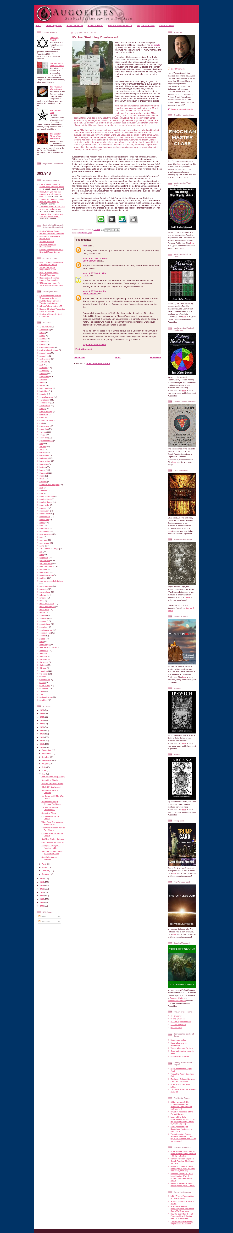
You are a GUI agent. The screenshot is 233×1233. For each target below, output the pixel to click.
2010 (42, 892)
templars (43, 653)
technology (44, 644)
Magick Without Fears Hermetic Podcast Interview (51, 232)
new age (43, 540)
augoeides (44, 376)
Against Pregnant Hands (52, 783)
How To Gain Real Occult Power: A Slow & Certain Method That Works (182, 1216)
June (44, 770)
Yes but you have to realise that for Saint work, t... (51, 200)
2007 (42, 902)
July (44, 767)
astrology (43, 367)
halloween (44, 458)
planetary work (46, 575)
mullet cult (44, 519)
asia (41, 365)
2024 (42, 717)
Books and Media (75, 25)
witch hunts (44, 685)
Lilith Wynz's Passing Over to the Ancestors (183, 1197)
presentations (45, 586)
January (46, 874)
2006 (42, 906)
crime (41, 408)
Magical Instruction (146, 25)
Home (38, 25)
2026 (42, 710)
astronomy (44, 371)
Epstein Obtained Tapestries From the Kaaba (52, 310)
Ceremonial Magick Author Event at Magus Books (51, 251)
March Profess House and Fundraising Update (51, 263)
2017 (42, 740)
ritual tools (44, 609)
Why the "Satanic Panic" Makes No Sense (52, 852)
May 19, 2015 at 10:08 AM (95, 258)
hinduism (43, 464)
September (47, 760)
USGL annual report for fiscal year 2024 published (51, 284)
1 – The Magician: (178, 1025)
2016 (42, 744)
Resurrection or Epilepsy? (53, 777)
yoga (41, 691)
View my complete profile (182, 109)
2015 (42, 747)
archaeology (45, 359)
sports (42, 639)
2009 (42, 896)
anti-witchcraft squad (49, 350)
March (45, 867)
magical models (46, 496)
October (46, 757)
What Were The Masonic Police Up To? (52, 823)
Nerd (85, 245)
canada (42, 394)
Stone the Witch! (48, 813)
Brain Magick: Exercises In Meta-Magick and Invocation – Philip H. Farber (183, 1153)
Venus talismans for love (182, 1048)
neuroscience (45, 534)
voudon (42, 677)
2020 (42, 730)
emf (41, 423)
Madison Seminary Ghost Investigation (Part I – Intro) (183, 1184)
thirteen (42, 668)
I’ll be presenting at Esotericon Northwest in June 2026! (181, 1129)
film (41, 443)
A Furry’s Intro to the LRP (50, 306)
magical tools (45, 499)
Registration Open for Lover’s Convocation (49, 279)
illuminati (43, 473)
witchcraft (43, 688)
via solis (43, 674)
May (44, 774)
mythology (44, 528)
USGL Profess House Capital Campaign (48, 274)
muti (41, 525)
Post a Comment (83, 349)
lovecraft (43, 490)
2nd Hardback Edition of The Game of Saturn (50, 302)
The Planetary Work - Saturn (56, 88)
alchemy (43, 338)
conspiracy (44, 403)
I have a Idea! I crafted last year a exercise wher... (51, 215)
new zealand (45, 543)
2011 (42, 889)
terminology (44, 659)
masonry (43, 508)
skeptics (43, 627)
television (43, 650)
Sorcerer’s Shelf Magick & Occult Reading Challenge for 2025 (182, 1161)
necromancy (45, 531)
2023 (42, 720)
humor (42, 470)
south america (45, 630)
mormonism (44, 517)
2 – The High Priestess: (181, 1022)
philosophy (44, 572)
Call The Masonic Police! (52, 842)
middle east (44, 514)
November (47, 753)
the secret (43, 662)
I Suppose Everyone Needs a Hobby (50, 847)
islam (41, 479)
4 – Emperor (176, 1016)
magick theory (45, 502)
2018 (42, 737)
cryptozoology (45, 411)
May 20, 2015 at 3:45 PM (94, 344)
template (43, 656)
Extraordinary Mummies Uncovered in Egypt (50, 297)
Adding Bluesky (46, 241)
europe (42, 432)
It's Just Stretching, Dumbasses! (50, 808)
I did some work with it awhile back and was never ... (51, 186)
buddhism (44, 391)
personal (43, 569)
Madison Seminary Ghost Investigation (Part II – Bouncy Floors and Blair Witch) (182, 1177)
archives (43, 362)
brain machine (45, 388)
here (180, 164)
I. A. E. (86, 275)
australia (43, 379)
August (45, 764)
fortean (42, 446)
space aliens (45, 633)
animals (43, 344)
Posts (42, 916)
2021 (42, 727)
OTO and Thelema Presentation (47, 245)
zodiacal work (45, 697)
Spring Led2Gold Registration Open (47, 268)
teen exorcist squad (48, 647)
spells (42, 636)
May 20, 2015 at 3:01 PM (94, 291)
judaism (43, 482)
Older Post (155, 357)
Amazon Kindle (176, 998)
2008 (42, 899)
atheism (43, 373)
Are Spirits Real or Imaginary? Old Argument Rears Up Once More (182, 1208)
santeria (43, 615)
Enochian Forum (95, 25)
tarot (41, 641)
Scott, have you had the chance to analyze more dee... (50, 194)
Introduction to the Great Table (57, 64)
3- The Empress (178, 1019)
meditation (44, 511)
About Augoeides (54, 25)
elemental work (46, 420)
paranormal (44, 560)
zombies (43, 700)
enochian (43, 429)
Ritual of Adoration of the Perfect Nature (182, 1113)
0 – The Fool (176, 1027)
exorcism (43, 438)
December (47, 750)
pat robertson (45, 563)
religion (42, 595)
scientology (44, 624)
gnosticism (44, 455)
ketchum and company (49, 484)
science (42, 621)
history (42, 467)
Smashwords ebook (177, 1001)
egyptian (43, 417)
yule (41, 694)
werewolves (44, 680)
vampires (43, 671)
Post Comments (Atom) (98, 363)
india (41, 476)
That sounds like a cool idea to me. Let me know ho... (52, 208)
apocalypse (44, 353)
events (42, 435)
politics (42, 578)
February (46, 871)
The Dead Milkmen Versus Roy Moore (53, 829)
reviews (42, 598)
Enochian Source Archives (120, 25)
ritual (41, 601)
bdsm (41, 382)
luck (41, 493)
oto (40, 552)
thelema (43, 665)
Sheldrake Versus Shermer (49, 858)
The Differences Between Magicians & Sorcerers (182, 1222)
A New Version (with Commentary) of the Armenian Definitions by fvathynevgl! (181, 1105)
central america (46, 397)
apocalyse (44, 356)
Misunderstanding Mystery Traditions (51, 803)
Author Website (166, 25)
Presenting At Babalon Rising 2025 (49, 237)
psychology (44, 592)
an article (155, 45)
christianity (44, 400)
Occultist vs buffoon (180, 1056)
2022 (42, 724)
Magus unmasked (178, 1040)
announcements (46, 347)
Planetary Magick (54, 38)
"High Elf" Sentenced (51, 787)
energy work (45, 426)
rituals (42, 612)
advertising (44, 330)
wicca (42, 682)
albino (42, 335)
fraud (41, 449)
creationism (44, 406)
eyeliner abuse (46, 441)
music (42, 522)
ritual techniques (47, 606)
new (41, 537)
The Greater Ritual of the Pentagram (55, 136)
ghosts (42, 452)
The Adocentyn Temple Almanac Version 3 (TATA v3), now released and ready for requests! (183, 1137)
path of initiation (46, 566)
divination (43, 414)
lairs (41, 487)
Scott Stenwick (90, 261)
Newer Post (79, 357)
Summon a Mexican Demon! (50, 791)
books (42, 385)
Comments (44, 921)
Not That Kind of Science (52, 839)
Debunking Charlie (49, 780)
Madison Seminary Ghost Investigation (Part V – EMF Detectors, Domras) (183, 1168)
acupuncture (45, 327)
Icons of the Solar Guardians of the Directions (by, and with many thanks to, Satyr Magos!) (183, 1120)
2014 (42, 879)
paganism (43, 558)
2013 (42, 882)
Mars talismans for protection (179, 1044)
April (44, 864)
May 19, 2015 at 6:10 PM (94, 273)
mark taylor (44, 505)
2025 (42, 713)
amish (42, 341)
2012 (42, 885)
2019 (42, 734)
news (41, 546)
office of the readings (49, 549)
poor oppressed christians (51, 581)
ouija (41, 554)
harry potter (44, 461)
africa (41, 333)
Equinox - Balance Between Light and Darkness (183, 1080)
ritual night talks (46, 604)
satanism (43, 618)
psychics (43, 589)
